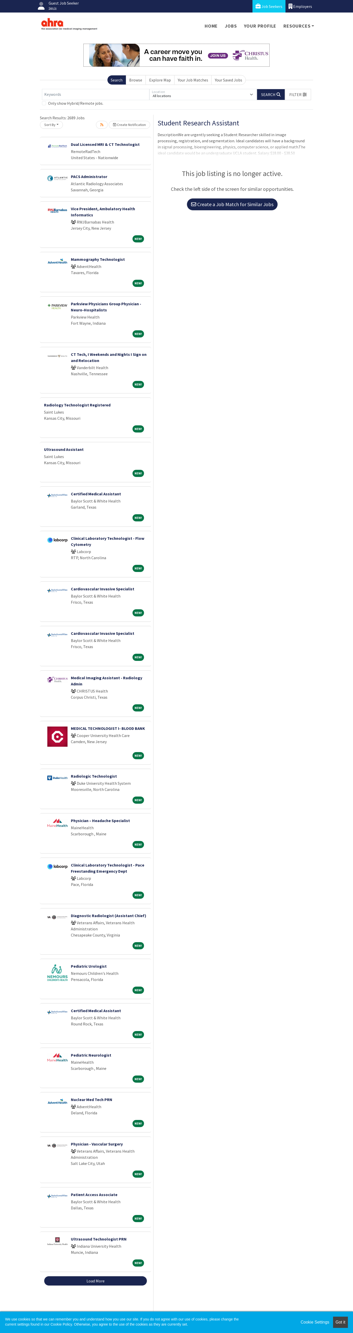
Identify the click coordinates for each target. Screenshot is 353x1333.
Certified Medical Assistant (96, 493)
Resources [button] (296, 26)
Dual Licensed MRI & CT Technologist (105, 144)
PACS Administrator (89, 176)
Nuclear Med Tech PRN (91, 1099)
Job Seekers (269, 6)
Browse (135, 80)
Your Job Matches (193, 80)
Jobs (231, 26)
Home (211, 26)
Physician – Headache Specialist (100, 820)
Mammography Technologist (98, 259)
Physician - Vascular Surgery (97, 1144)
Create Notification (129, 124)
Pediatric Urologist (89, 966)
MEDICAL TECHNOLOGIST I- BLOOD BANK (108, 728)
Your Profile (260, 26)
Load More (95, 1280)
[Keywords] (95, 94)
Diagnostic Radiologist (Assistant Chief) (108, 915)
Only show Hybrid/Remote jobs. (75, 103)
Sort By (50, 124)
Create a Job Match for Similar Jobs (232, 204)
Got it (340, 1322)
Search (117, 80)
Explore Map (160, 80)
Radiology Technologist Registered (77, 404)
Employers (300, 6)
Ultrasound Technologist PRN (99, 1239)
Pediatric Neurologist (91, 1055)
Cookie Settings (315, 1322)
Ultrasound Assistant (64, 449)
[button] (298, 94)
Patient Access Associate (94, 1194)
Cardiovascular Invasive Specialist (102, 588)
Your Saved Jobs (228, 80)
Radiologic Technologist (94, 776)
